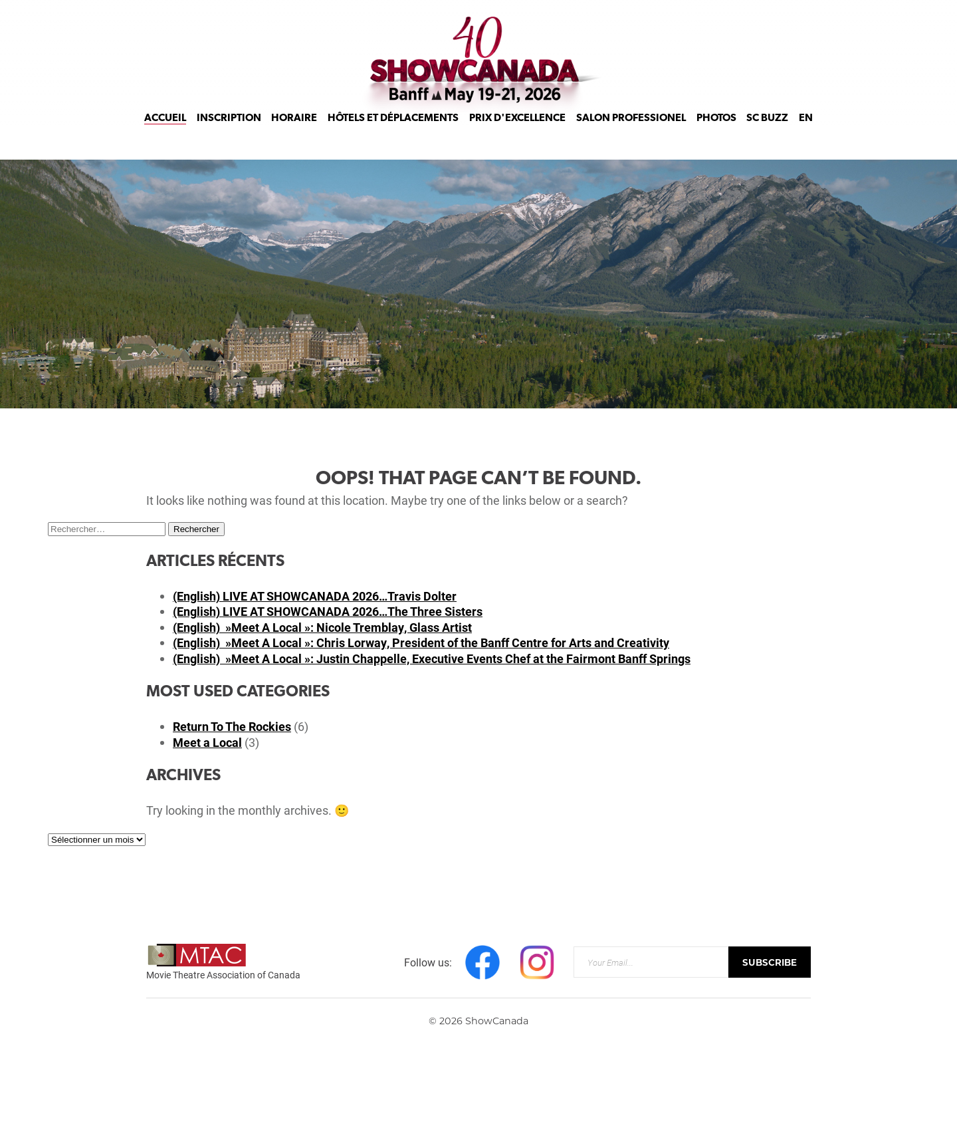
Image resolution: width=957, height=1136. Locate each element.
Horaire (294, 134)
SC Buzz (767, 134)
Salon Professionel (631, 134)
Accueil (165, 134)
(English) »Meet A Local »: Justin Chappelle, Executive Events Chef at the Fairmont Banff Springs (432, 658)
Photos (716, 134)
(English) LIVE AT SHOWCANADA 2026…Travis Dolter (315, 596)
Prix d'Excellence (517, 134)
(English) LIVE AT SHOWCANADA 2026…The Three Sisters (327, 611)
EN (806, 134)
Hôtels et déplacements (393, 134)
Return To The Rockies (232, 726)
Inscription (229, 134)
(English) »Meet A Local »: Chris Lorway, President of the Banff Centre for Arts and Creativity (421, 642)
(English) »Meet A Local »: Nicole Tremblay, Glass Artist (322, 627)
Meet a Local (207, 742)
